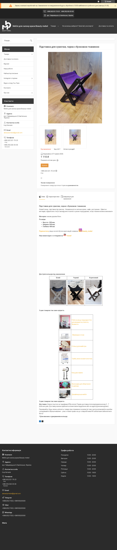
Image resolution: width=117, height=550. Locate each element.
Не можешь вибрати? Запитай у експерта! (77, 26)
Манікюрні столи (78, 335)
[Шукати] (31, 40)
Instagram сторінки (10, 78)
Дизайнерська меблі (79, 394)
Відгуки (6, 64)
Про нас (6, 93)
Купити (44, 165)
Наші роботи (8, 69)
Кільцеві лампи (77, 373)
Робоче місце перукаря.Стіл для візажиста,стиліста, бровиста (82, 322)
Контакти (7, 88)
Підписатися (44, 231)
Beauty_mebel (87, 231)
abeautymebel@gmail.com (13, 133)
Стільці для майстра (79, 346)
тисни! (67, 236)
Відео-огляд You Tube (11, 83)
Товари (53, 26)
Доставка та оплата (106, 26)
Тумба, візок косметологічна (82, 359)
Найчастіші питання (11, 73)
